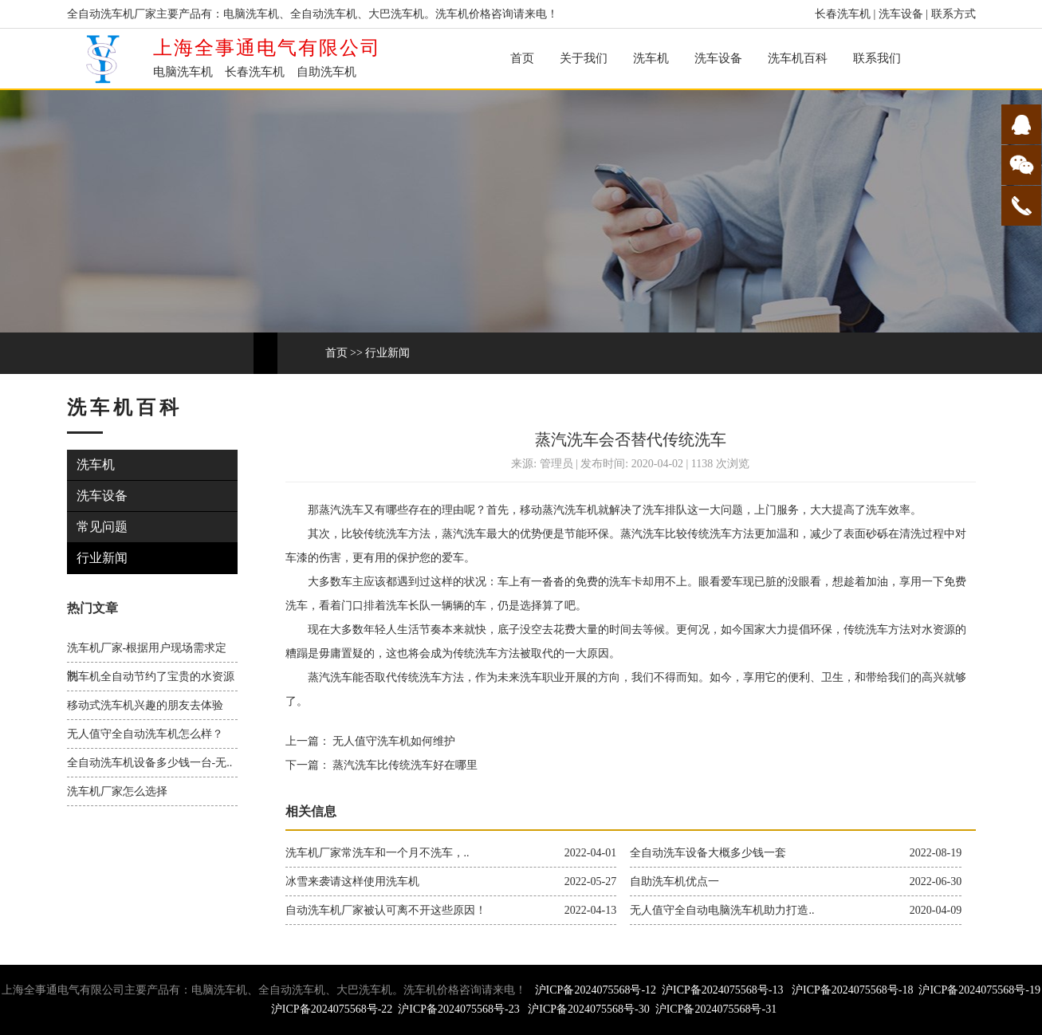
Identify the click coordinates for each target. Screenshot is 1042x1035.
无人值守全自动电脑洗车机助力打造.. (722, 910)
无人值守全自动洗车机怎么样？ (145, 734)
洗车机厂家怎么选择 (117, 791)
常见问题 (103, 526)
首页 (522, 58)
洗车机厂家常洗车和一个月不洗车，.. (377, 853)
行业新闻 (387, 353)
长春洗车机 (843, 14)
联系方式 (953, 14)
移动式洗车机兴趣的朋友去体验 (145, 705)
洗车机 (651, 58)
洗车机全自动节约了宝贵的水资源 (150, 677)
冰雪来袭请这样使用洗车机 (352, 881)
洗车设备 (901, 14)
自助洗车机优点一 (674, 881)
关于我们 (584, 58)
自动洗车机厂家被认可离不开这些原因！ (385, 910)
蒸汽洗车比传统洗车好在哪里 (404, 765)
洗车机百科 (798, 58)
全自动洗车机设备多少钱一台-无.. (150, 763)
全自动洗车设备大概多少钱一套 (708, 853)
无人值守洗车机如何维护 (393, 741)
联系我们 (877, 58)
